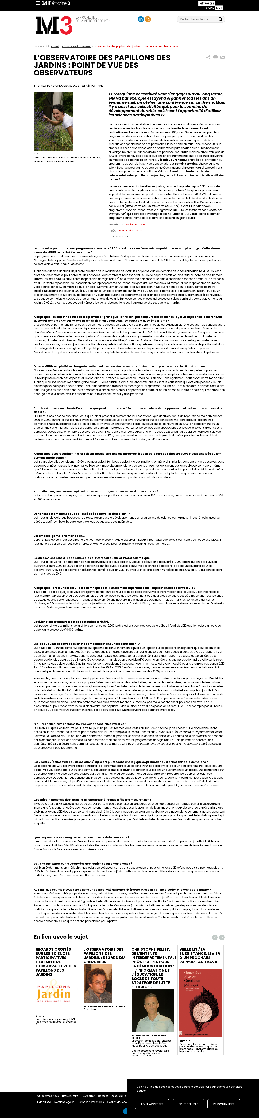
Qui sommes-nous (48, 1096)
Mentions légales (64, 1102)
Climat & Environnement (76, 46)
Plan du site (44, 1102)
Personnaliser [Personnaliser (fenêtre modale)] (224, 1104)
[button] (208, 57)
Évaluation (137, 230)
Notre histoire (70, 1096)
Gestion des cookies (119, 1102)
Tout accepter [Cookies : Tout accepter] (152, 1104)
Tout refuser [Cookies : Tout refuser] (188, 1104)
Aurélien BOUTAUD (135, 224)
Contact (103, 1096)
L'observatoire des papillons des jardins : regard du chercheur (104, 956)
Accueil (55, 46)
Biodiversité (125, 230)
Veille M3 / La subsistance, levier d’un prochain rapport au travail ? (199, 958)
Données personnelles (91, 1102)
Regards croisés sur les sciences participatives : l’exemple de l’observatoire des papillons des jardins (56, 962)
